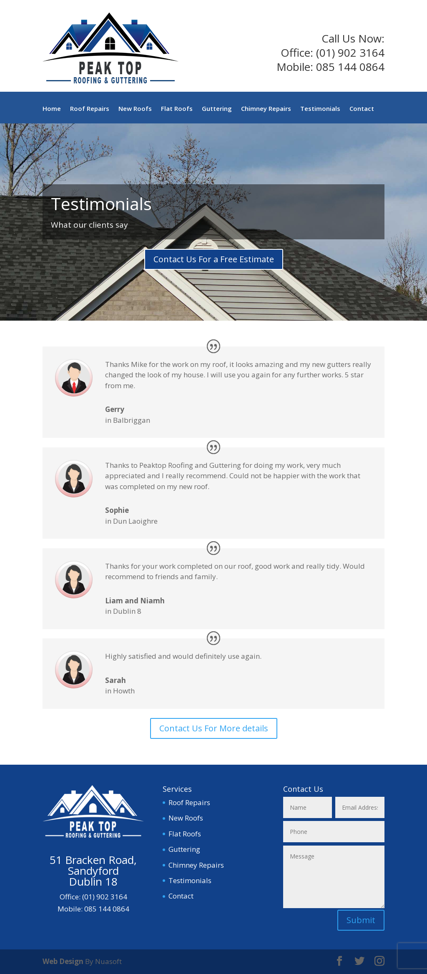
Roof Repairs (89, 109)
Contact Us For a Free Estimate (213, 259)
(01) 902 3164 (350, 52)
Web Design (63, 961)
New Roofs (135, 109)
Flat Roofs (177, 109)
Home (52, 109)
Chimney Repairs (266, 109)
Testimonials (320, 109)
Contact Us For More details (213, 728)
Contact (361, 109)
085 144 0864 (350, 66)
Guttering (217, 109)
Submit (361, 920)
